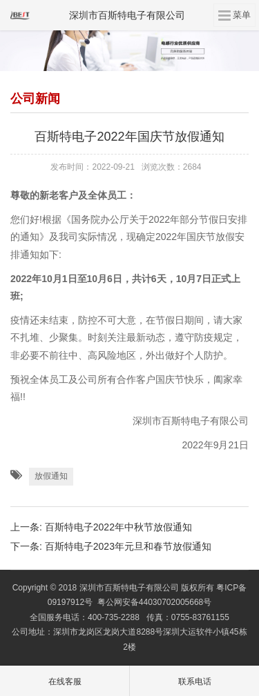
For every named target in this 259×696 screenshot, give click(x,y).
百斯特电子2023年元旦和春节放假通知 (128, 546)
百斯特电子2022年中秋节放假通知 (118, 527)
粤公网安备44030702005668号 (154, 602)
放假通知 (51, 476)
